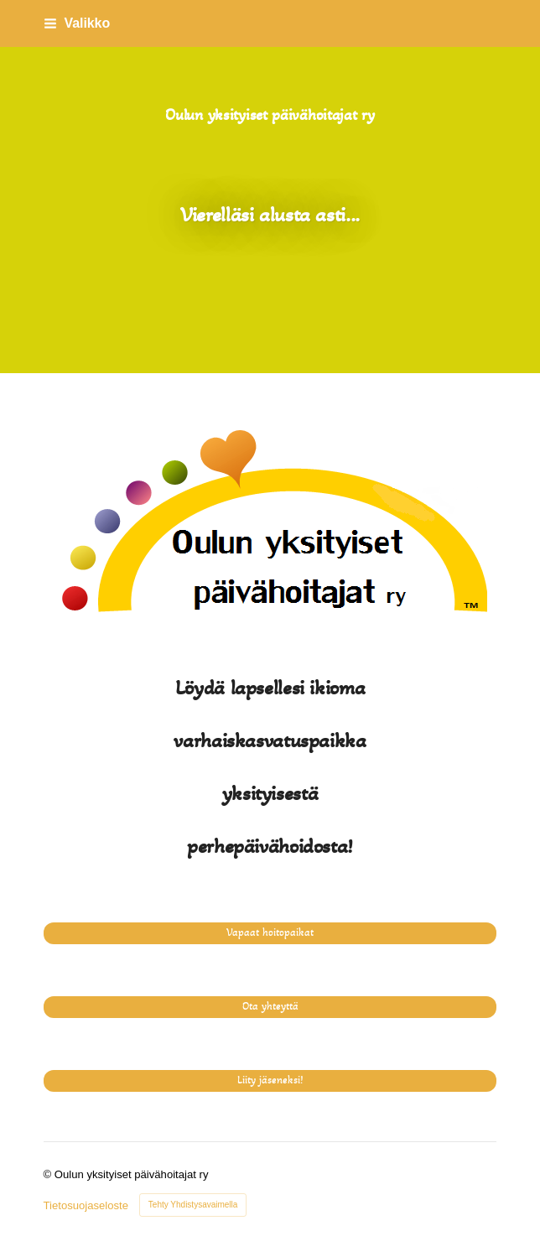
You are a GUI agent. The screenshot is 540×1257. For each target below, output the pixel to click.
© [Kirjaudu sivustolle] (49, 1174)
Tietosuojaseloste (86, 1205)
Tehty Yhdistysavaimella (193, 1204)
